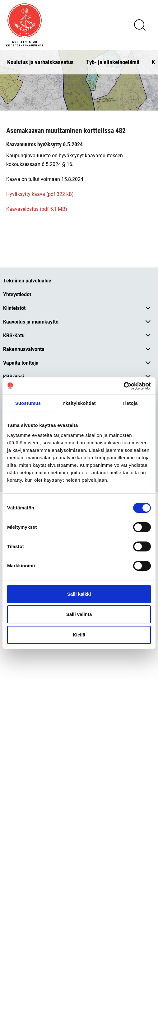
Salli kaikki (79, 594)
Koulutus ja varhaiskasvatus (40, 62)
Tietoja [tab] (130, 403)
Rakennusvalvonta (23, 349)
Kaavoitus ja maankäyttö (30, 321)
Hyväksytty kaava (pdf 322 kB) (40, 194)
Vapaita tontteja (21, 362)
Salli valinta (79, 614)
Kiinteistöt (14, 308)
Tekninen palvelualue (27, 280)
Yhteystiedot (17, 294)
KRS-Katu (14, 335)
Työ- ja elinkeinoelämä (112, 62)
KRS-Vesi (13, 376)
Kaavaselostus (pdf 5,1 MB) (36, 209)
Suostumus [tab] (28, 403)
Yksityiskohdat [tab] (78, 403)
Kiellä (79, 634)
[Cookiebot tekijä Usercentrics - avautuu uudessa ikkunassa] (123, 386)
